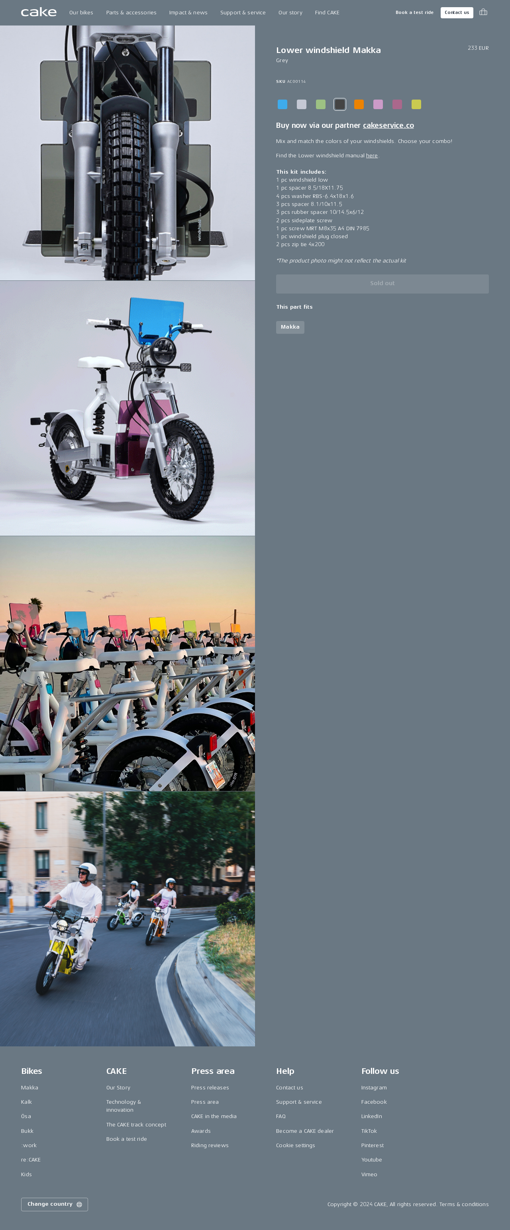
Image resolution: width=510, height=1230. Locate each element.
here (372, 156)
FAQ (280, 1116)
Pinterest (372, 1145)
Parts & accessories (131, 13)
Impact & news (188, 13)
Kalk (26, 1102)
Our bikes (81, 13)
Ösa (26, 1116)
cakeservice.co (388, 125)
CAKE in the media (214, 1116)
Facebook (374, 1102)
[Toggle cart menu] (483, 13)
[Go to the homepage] (39, 12)
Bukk (27, 1131)
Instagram (374, 1088)
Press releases (210, 1088)
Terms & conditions (464, 1204)
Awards (201, 1131)
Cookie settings (295, 1145)
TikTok (369, 1131)
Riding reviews (210, 1145)
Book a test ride (415, 12)
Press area (205, 1102)
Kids (26, 1174)
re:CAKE (31, 1160)
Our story (290, 13)
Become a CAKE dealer (305, 1131)
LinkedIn (371, 1116)
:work (29, 1145)
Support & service (243, 13)
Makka (29, 1088)
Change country (55, 1204)
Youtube (371, 1160)
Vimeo (369, 1174)
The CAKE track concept (136, 1125)
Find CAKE (327, 13)
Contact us (457, 12)
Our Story (118, 1088)
